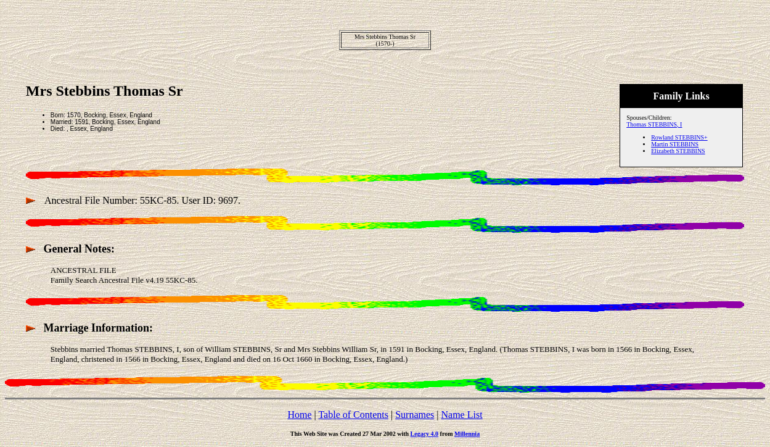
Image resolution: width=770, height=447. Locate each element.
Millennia (467, 433)
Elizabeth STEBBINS (678, 151)
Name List (461, 414)
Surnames (414, 414)
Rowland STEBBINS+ (679, 137)
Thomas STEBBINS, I (654, 124)
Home (299, 414)
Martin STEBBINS (674, 144)
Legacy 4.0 (425, 433)
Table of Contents (353, 414)
